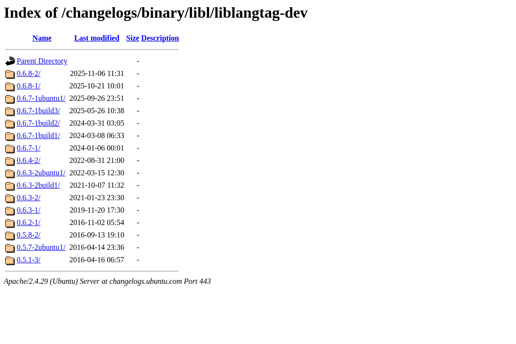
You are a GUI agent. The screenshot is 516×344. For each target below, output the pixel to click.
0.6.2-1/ (29, 222)
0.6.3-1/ (29, 210)
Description (160, 38)
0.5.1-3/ (29, 260)
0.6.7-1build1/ (38, 135)
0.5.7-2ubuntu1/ (41, 247)
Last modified (96, 38)
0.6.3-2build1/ (38, 185)
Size (132, 38)
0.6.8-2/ (29, 73)
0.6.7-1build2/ (38, 123)
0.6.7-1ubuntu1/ (41, 98)
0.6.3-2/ (29, 198)
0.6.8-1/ (29, 86)
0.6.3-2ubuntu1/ (41, 173)
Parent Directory (42, 61)
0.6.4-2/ (29, 160)
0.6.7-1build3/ (38, 111)
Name (42, 38)
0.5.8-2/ (29, 235)
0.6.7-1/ (29, 148)
